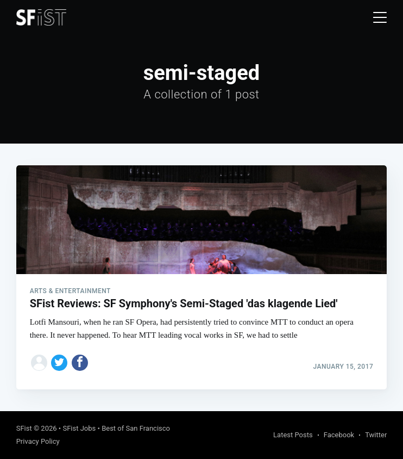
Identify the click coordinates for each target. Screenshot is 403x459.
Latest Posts (293, 435)
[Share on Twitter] (59, 362)
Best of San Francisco (136, 428)
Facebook (339, 435)
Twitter (376, 435)
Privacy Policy (38, 441)
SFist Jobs (79, 428)
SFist (24, 428)
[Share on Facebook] (80, 362)
